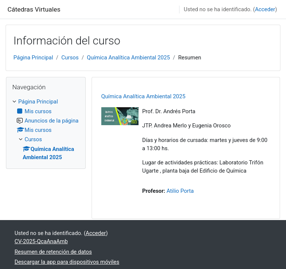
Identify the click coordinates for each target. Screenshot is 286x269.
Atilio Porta (180, 191)
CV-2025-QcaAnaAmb (41, 241)
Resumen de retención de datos (53, 251)
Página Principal (33, 57)
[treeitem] (45, 129)
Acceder (265, 9)
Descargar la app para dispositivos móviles (67, 262)
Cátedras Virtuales (33, 9)
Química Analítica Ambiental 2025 (128, 57)
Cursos (70, 57)
